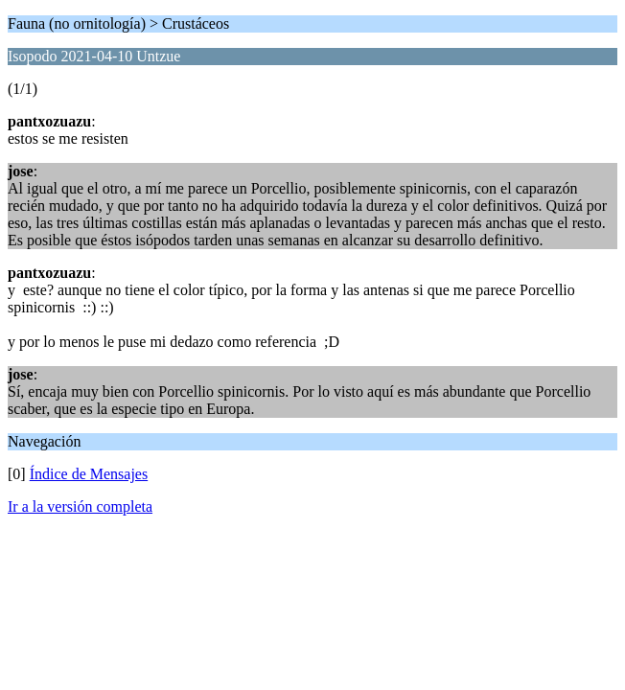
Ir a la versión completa (80, 506)
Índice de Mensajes (89, 474)
